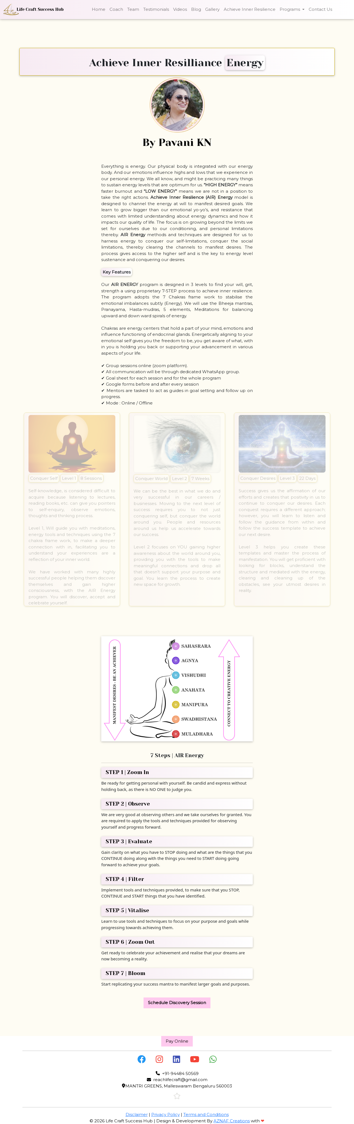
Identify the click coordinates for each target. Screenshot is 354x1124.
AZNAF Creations (232, 1120)
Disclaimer (137, 1114)
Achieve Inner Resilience (249, 9)
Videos (180, 9)
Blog (196, 9)
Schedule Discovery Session (177, 1002)
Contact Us (320, 9)
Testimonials (156, 9)
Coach (116, 9)
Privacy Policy (165, 1114)
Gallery (212, 9)
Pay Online (177, 1041)
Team (133, 9)
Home (98, 9)
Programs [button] (290, 9)
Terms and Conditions (206, 1114)
